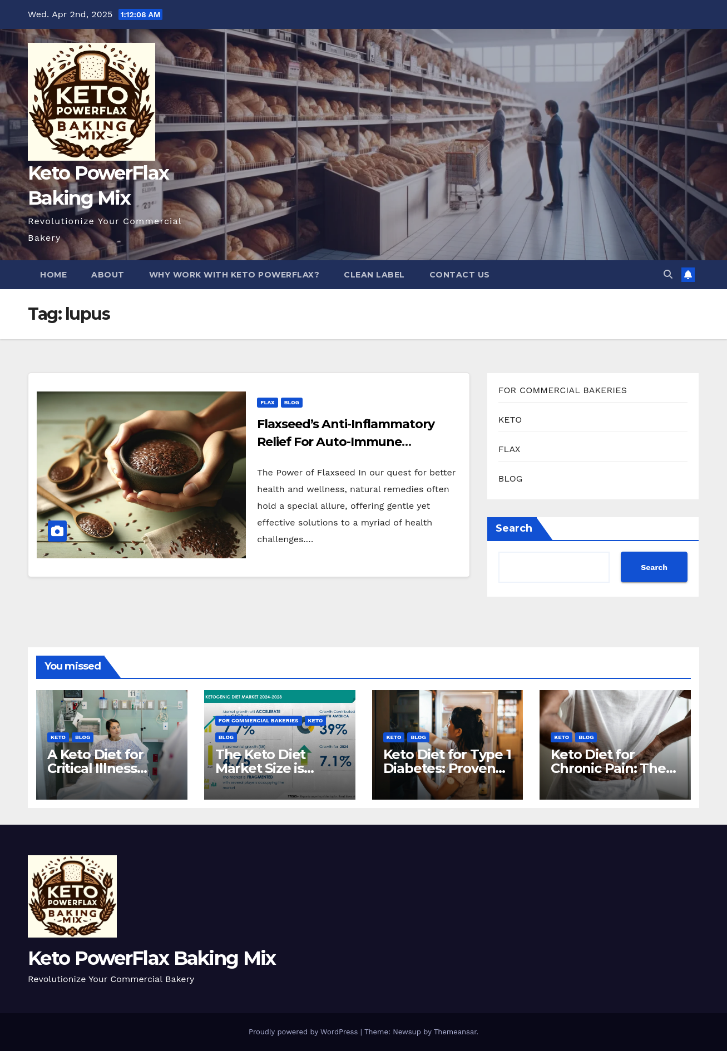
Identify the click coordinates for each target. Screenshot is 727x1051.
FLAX (267, 402)
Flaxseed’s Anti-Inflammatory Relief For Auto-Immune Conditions (345, 442)
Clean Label (374, 275)
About (108, 275)
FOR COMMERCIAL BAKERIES (562, 390)
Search (514, 528)
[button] (668, 274)
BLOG (291, 402)
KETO (510, 419)
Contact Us (459, 275)
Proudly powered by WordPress (304, 1032)
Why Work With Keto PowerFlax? (234, 275)
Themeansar (455, 1032)
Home (53, 275)
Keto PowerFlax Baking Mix (152, 958)
